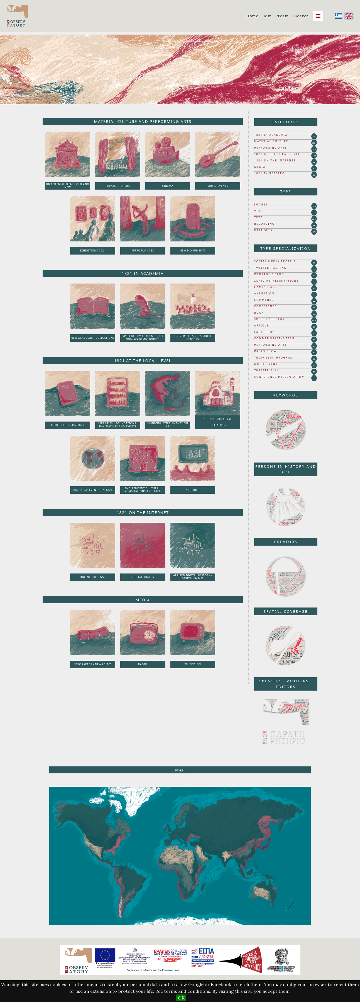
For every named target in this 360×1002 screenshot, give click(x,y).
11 (314, 225)
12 (314, 288)
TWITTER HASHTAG (270, 268)
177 (314, 378)
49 (314, 169)
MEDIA (260, 167)
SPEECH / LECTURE (270, 319)
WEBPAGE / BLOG (269, 274)
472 (314, 232)
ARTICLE (261, 325)
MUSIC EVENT (266, 364)
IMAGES (261, 204)
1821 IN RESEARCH (270, 173)
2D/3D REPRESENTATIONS (276, 280)
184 (314, 149)
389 (314, 321)
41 (314, 301)
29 (314, 340)
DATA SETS (263, 230)
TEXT (258, 217)
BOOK (259, 312)
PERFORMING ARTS (270, 147)
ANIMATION (264, 293)
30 (314, 175)
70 (314, 276)
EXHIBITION (264, 332)
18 (314, 327)
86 (314, 162)
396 (314, 206)
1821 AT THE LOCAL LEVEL (277, 154)
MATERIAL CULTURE (271, 141)
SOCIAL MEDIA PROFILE (274, 261)
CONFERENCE (265, 306)
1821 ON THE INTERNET (275, 160)
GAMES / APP (265, 287)
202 (314, 314)
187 (313, 333)
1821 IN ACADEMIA (271, 135)
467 (314, 156)
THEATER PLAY (266, 370)
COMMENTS (264, 300)
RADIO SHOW (265, 351)
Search (301, 15)
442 (313, 213)
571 (314, 136)
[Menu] (318, 16)
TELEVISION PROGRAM (273, 357)
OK (181, 998)
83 (314, 346)
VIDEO (259, 211)
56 (314, 365)
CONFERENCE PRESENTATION (279, 377)
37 (314, 353)
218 (313, 143)
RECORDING (264, 224)
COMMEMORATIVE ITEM (274, 338)
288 (314, 219)
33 (314, 263)
